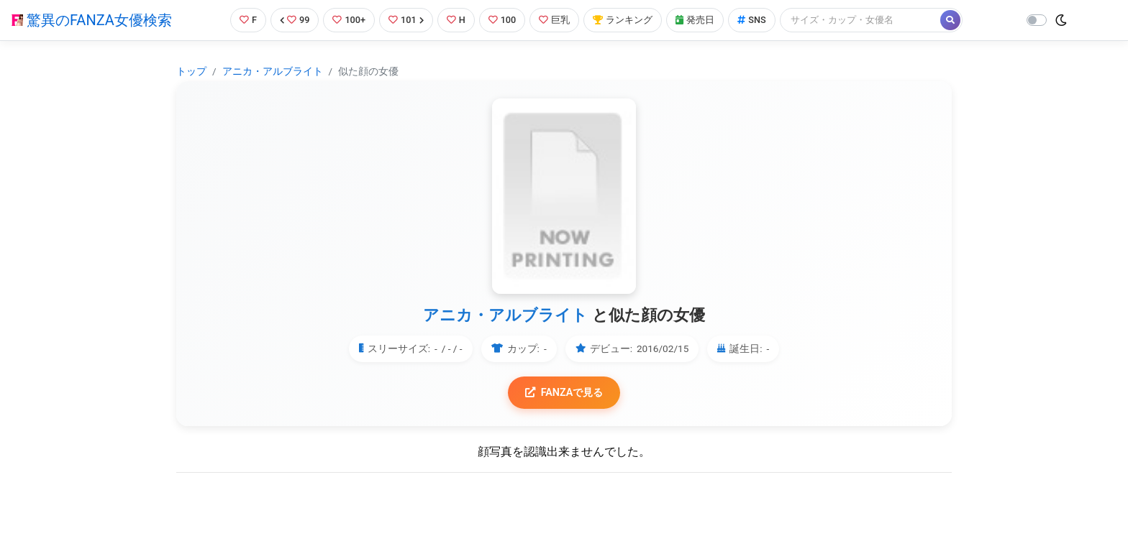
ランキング (623, 19)
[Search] (861, 19)
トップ (191, 71)
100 (502, 19)
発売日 (695, 19)
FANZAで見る (564, 393)
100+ (348, 19)
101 (406, 19)
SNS (752, 19)
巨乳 (555, 19)
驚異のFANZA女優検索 (92, 20)
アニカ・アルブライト (272, 71)
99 (295, 19)
